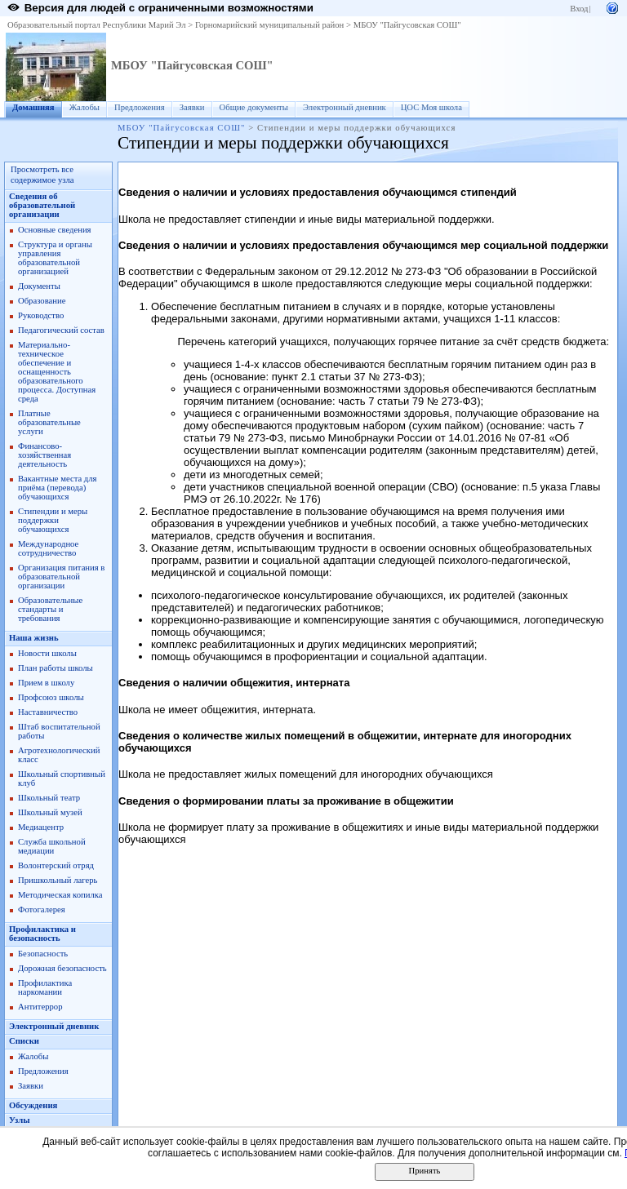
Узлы (19, 1120)
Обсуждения (33, 1105)
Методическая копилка (60, 894)
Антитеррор (40, 1006)
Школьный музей (50, 812)
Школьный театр (49, 797)
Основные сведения (54, 229)
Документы (39, 286)
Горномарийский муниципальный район (269, 24)
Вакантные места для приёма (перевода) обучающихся (57, 487)
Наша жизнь (34, 637)
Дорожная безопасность (62, 968)
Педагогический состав (61, 330)
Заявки (192, 107)
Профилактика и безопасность (42, 934)
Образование (41, 300)
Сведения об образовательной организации (42, 205)
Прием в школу (46, 682)
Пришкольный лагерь (57, 880)
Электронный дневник (344, 107)
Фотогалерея (41, 909)
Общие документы (254, 107)
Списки (24, 1040)
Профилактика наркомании (45, 987)
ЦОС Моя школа (431, 107)
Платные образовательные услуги (49, 422)
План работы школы (55, 667)
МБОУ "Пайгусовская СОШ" (407, 24)
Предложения (139, 107)
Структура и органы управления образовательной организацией (55, 258)
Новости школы (47, 653)
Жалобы (84, 107)
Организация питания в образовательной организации (61, 576)
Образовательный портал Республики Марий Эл (96, 24)
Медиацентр (41, 827)
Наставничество (48, 712)
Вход (579, 8)
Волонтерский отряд (56, 865)
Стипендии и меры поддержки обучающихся (52, 520)
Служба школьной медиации (52, 846)
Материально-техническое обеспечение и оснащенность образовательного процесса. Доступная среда (57, 371)
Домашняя (33, 107)
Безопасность (43, 953)
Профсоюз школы (51, 697)
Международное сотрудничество (48, 548)
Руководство (41, 315)
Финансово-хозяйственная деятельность (44, 454)
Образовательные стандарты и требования (50, 609)
